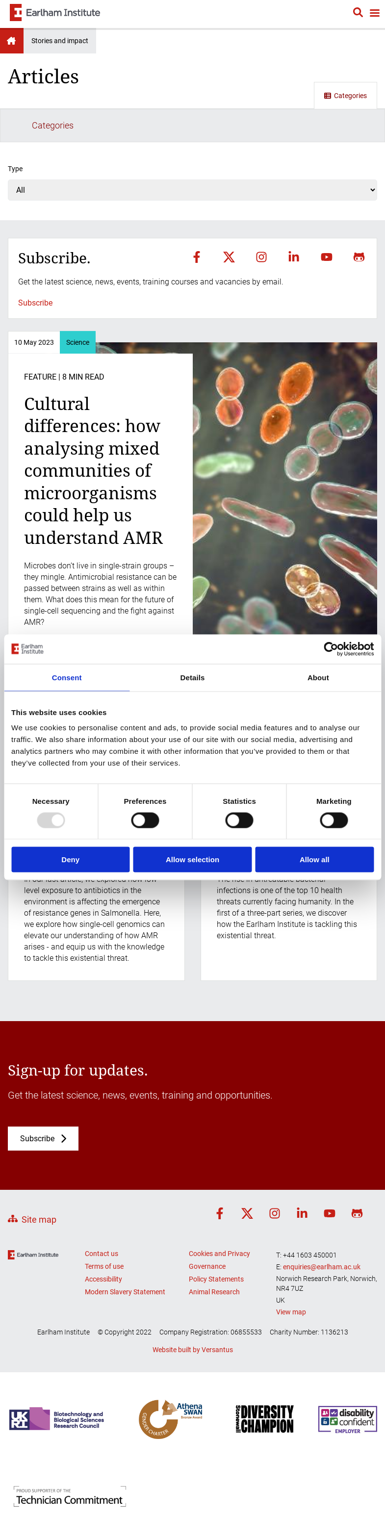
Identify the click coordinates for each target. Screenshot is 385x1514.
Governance (207, 1233)
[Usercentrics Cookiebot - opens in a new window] (331, 649)
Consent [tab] (67, 677)
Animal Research (214, 1258)
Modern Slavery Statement (125, 1258)
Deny (70, 859)
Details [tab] (192, 677)
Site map (39, 1186)
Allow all (315, 859)
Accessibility (103, 1245)
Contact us (101, 1220)
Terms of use (104, 1233)
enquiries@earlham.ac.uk (321, 1233)
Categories (345, 96)
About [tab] (318, 677)
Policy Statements (216, 1245)
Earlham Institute (12, 40)
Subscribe (35, 269)
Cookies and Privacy (219, 1220)
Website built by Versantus (193, 1316)
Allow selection (192, 859)
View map (291, 1279)
